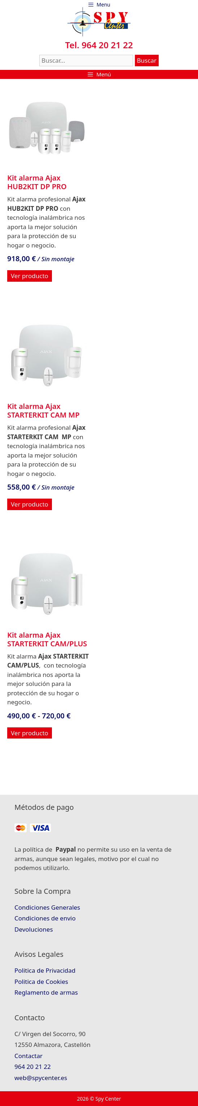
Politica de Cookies (41, 981)
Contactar (28, 1056)
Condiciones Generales (47, 907)
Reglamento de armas (46, 992)
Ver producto (29, 276)
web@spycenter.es (40, 1078)
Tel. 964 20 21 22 (99, 45)
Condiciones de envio (45, 918)
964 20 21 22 (32, 1066)
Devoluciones (33, 929)
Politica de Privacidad (44, 970)
